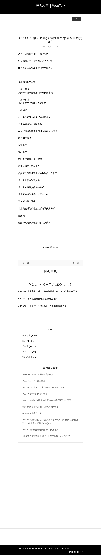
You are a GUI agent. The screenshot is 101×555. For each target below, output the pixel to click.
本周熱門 (26, 351)
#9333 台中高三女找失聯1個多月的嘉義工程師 (43, 387)
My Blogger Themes (36, 548)
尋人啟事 (54, 247)
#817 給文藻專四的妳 (32, 413)
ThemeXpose (65, 548)
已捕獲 (25, 346)
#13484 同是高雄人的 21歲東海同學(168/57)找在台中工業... (49, 291)
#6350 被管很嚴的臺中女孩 (34, 394)
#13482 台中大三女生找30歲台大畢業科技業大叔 (42, 306)
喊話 (24, 341)
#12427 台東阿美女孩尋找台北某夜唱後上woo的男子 (46, 436)
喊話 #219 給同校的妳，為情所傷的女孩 (40, 407)
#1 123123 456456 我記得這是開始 (37, 374)
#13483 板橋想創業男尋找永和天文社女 (38, 298)
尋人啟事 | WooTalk (50, 5)
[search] (44, 19)
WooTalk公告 (28, 357)
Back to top (76, 552)
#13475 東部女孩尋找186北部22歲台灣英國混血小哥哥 (46, 400)
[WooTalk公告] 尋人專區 (33, 381)
